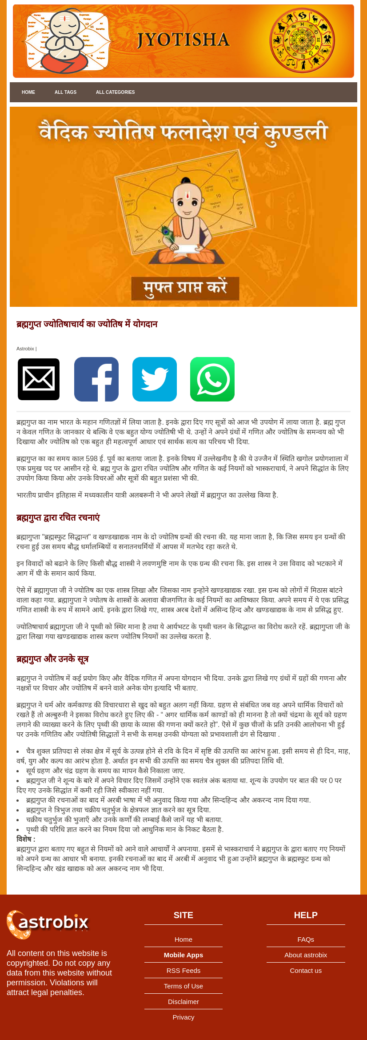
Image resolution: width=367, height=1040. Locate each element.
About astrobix (305, 955)
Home (28, 92)
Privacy (183, 1017)
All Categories (115, 92)
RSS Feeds (184, 970)
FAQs (306, 939)
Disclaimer (183, 1001)
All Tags (65, 92)
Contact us (306, 970)
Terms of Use (183, 986)
